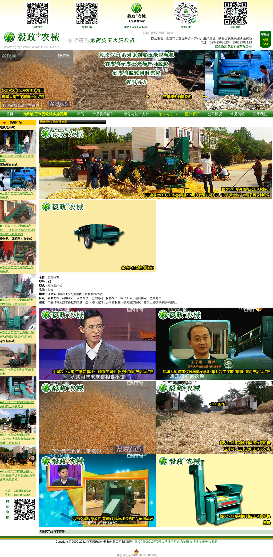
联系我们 (260, 114)
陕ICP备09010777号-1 (149, 541)
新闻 (80, 114)
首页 (9, 114)
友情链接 (195, 541)
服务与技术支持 (136, 114)
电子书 (206, 541)
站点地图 (183, 541)
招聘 (215, 541)
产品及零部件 (103, 114)
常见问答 (237, 114)
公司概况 (215, 114)
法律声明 (170, 541)
